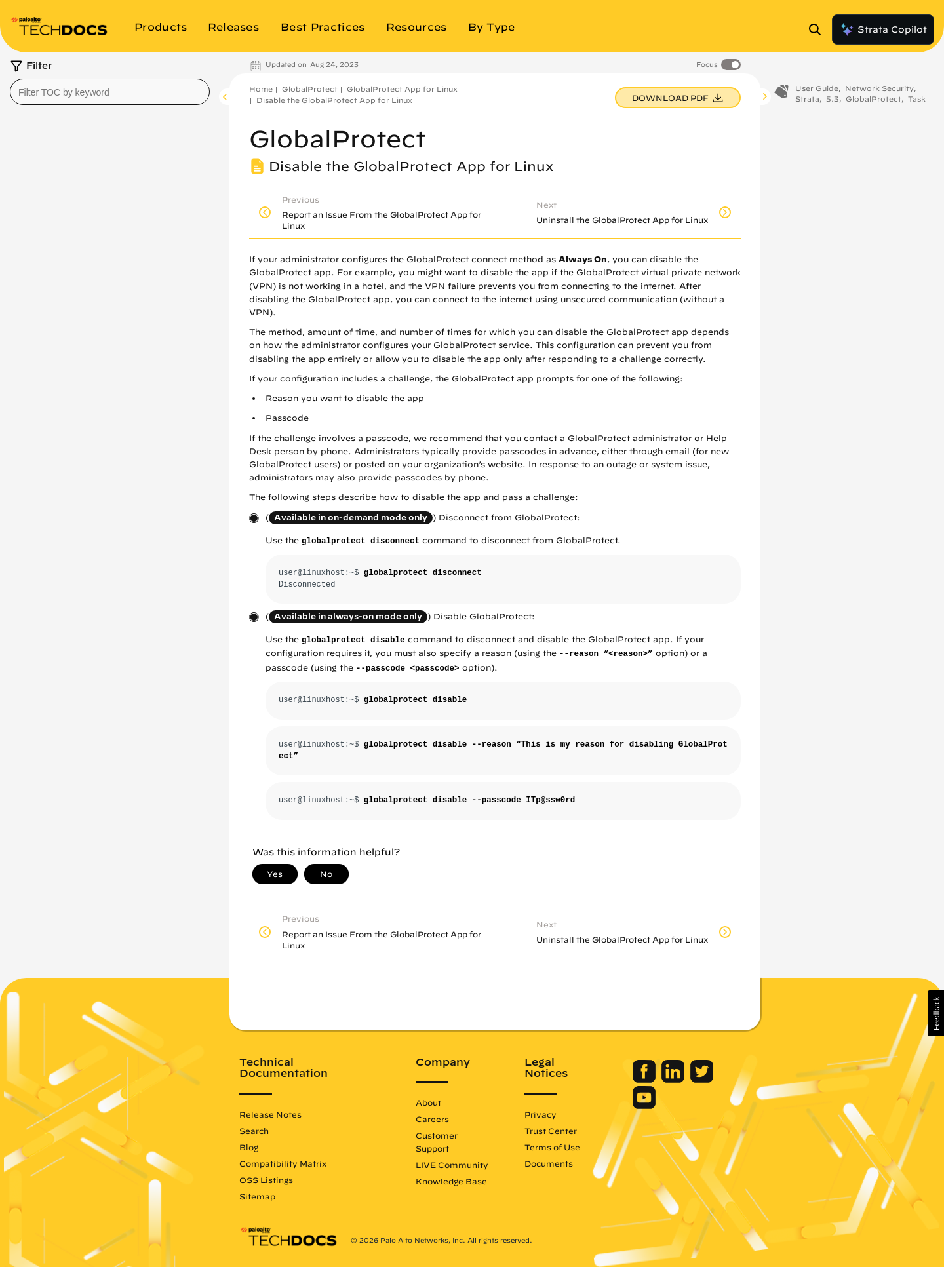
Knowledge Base (451, 1181)
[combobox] (110, 92)
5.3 (832, 100)
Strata (807, 100)
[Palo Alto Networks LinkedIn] (674, 1079)
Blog (248, 1147)
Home (261, 89)
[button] (936, 1013)
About (428, 1102)
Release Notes (270, 1114)
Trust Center (550, 1130)
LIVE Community (452, 1164)
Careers (432, 1118)
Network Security (879, 90)
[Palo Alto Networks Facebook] (645, 1079)
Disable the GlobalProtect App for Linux (334, 100)
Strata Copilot (883, 29)
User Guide (816, 90)
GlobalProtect (310, 89)
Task (917, 100)
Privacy (540, 1114)
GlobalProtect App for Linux (402, 89)
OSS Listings (266, 1179)
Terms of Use (552, 1147)
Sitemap (257, 1196)
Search (254, 1130)
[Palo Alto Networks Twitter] (701, 1079)
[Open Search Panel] (819, 29)
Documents (548, 1163)
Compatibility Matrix (282, 1163)
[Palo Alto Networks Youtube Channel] (644, 1106)
